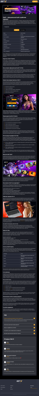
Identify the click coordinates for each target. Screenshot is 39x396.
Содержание (7, 26)
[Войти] (16, 30)
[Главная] (4, 1)
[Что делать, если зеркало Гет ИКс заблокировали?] (19, 324)
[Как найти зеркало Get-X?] (19, 318)
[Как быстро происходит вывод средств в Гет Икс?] (19, 333)
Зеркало (11, 385)
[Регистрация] (22, 30)
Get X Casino (3, 385)
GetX (11, 288)
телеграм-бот (22, 220)
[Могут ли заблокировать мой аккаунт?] (19, 330)
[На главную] (19, 381)
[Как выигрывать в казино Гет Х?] (19, 327)
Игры (11, 387)
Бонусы (11, 389)
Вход (1, 389)
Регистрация (3, 387)
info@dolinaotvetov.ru (33, 388)
